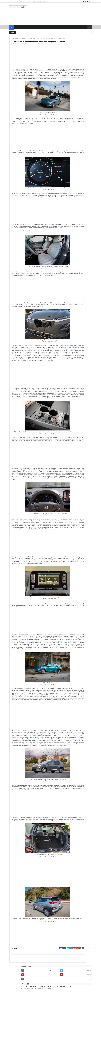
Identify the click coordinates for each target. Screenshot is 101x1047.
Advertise (35, 1)
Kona (34, 38)
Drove (21, 38)
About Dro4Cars (18, 1)
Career (40, 1)
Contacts (45, 1)
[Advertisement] (66, 14)
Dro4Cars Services (27, 1)
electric (24, 38)
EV (27, 38)
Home (12, 1)
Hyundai (30, 38)
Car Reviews (17, 38)
